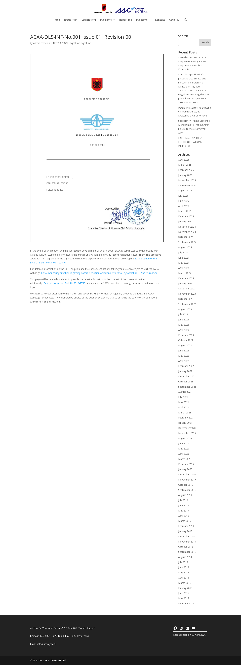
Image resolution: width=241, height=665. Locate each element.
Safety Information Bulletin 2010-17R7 (64, 283)
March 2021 (184, 412)
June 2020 (183, 443)
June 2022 (183, 350)
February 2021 (186, 417)
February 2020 (186, 464)
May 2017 (183, 598)
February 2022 (186, 366)
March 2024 (184, 273)
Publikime (106, 20)
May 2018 (183, 572)
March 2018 (184, 582)
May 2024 (183, 262)
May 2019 (183, 510)
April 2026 (183, 159)
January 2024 (185, 283)
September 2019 (187, 490)
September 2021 (187, 386)
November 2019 (187, 479)
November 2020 (187, 433)
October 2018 (185, 546)
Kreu (57, 20)
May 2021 (183, 402)
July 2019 (183, 500)
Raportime (125, 20)
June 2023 (183, 319)
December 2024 (187, 226)
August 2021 (185, 391)
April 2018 (183, 577)
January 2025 (185, 221)
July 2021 (183, 397)
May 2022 (183, 355)
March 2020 (184, 459)
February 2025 (186, 216)
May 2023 (183, 324)
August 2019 (185, 495)
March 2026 (184, 164)
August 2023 (185, 309)
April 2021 (183, 407)
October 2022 (185, 340)
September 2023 (187, 304)
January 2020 (185, 469)
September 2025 (187, 185)
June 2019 (183, 505)
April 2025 (183, 206)
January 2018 (185, 588)
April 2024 (183, 267)
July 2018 (183, 562)
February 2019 (186, 526)
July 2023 (183, 314)
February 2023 (186, 335)
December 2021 (187, 376)
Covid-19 (174, 20)
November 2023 (187, 293)
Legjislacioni (89, 20)
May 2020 (183, 448)
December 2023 (187, 288)
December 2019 (187, 474)
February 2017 (186, 603)
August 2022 (185, 345)
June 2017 (183, 593)
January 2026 (185, 175)
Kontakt (160, 20)
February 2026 (186, 169)
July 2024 (183, 252)
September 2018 (187, 551)
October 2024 (185, 236)
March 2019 (184, 520)
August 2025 (185, 190)
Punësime (141, 20)
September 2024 (187, 242)
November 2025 (187, 180)
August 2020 (185, 438)
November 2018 (187, 541)
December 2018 (187, 536)
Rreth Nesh (70, 20)
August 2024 (185, 247)
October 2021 (185, 381)
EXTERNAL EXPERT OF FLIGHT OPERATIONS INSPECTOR (190, 141)
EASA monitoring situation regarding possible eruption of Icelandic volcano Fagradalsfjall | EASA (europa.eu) (99, 273)
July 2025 (183, 195)
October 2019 (185, 484)
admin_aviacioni (41, 43)
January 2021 (185, 422)
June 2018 (183, 567)
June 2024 (183, 257)
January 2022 (185, 371)
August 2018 (185, 557)
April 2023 (183, 329)
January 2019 (185, 531)
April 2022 (183, 360)
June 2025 (183, 200)
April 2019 (183, 515)
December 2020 (187, 428)
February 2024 (186, 278)
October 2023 (185, 298)
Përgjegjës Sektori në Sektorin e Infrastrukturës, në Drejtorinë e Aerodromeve (194, 111)
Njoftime (75, 43)
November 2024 (187, 231)
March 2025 (184, 211)
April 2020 (183, 453)
